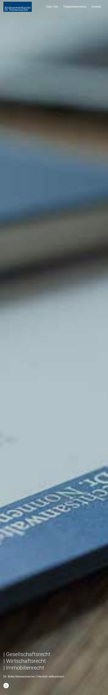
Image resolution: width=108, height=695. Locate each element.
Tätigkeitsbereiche (74, 6)
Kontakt (96, 6)
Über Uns (52, 6)
